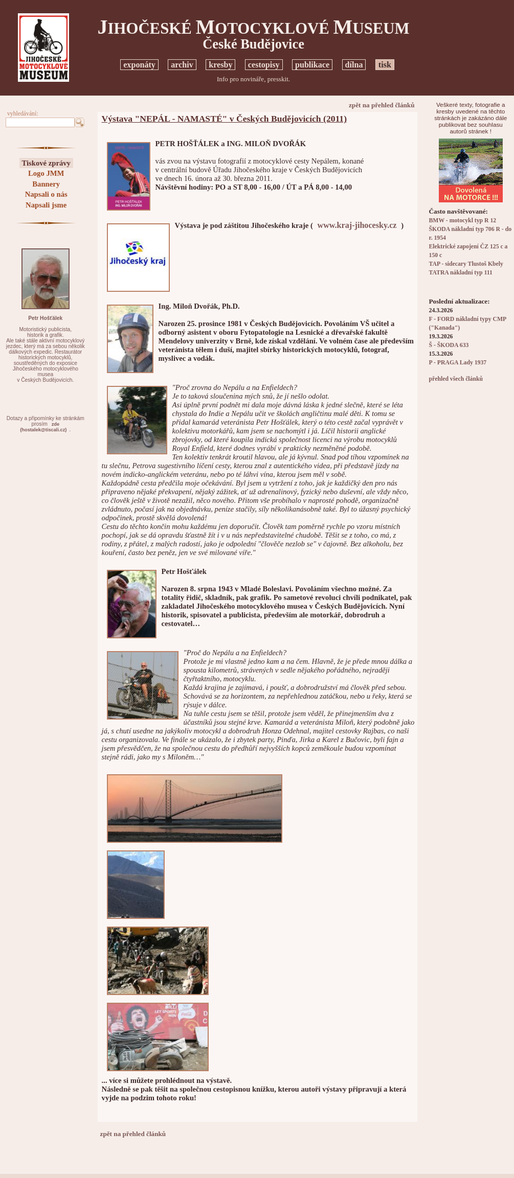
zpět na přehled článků (382, 105)
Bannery (46, 184)
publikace (312, 64)
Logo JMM (46, 173)
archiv (182, 64)
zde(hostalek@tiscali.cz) (43, 427)
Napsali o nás (46, 194)
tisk (384, 64)
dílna (354, 64)
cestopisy (264, 64)
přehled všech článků (456, 379)
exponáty (139, 64)
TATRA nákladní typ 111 (461, 272)
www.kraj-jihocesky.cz (357, 225)
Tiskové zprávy (46, 163)
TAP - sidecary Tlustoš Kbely (466, 264)
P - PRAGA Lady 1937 (458, 362)
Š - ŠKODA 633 (449, 345)
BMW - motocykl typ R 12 (463, 220)
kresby (220, 64)
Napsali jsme (46, 205)
